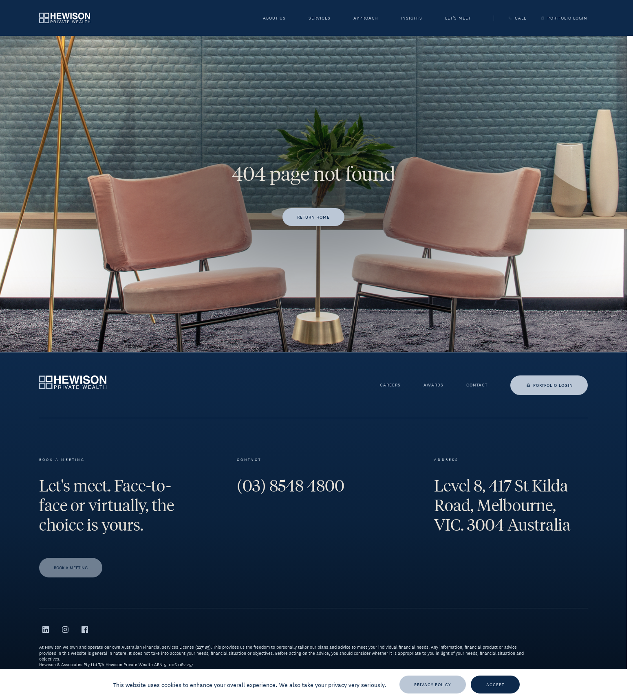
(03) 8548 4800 (290, 486)
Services (320, 18)
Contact (476, 385)
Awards (433, 385)
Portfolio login (549, 385)
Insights (411, 18)
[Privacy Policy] (432, 684)
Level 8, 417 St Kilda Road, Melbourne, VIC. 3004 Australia (502, 505)
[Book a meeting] (70, 575)
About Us (274, 18)
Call (516, 18)
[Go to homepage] (64, 18)
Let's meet (458, 18)
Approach (365, 18)
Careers (390, 385)
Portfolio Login (563, 18)
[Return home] (313, 217)
